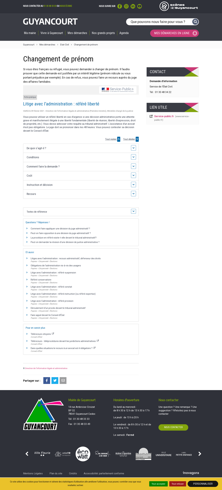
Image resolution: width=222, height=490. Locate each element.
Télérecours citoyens (42, 334)
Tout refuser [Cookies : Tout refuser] (178, 483)
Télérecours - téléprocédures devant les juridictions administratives (65, 341)
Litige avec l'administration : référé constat (51, 287)
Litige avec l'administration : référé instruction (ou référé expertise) (63, 294)
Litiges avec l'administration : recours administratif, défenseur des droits (66, 258)
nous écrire (66, 6)
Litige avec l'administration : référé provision (52, 301)
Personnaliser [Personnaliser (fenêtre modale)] (203, 483)
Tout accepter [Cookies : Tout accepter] (158, 483)
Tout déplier (131, 139)
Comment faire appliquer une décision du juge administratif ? (60, 228)
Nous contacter (173, 427)
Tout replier (112, 139)
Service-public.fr (169, 118)
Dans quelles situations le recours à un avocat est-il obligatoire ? (63, 348)
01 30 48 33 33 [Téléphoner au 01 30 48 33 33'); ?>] (81, 418)
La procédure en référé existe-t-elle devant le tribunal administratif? (64, 237)
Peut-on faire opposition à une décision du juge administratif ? (61, 233)
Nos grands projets (103, 33)
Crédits (73, 473)
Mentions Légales (33, 473)
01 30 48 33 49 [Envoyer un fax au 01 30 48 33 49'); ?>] (82, 424)
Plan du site (55, 473)
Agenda (124, 33)
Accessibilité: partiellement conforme (104, 473)
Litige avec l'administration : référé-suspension (53, 272)
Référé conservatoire (41, 279)
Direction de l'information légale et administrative (46, 368)
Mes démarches (77, 33)
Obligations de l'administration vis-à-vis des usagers (56, 265)
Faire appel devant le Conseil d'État (47, 315)
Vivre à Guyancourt (52, 33)
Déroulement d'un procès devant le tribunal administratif (58, 308)
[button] (80, 148)
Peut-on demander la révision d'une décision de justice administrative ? (65, 242)
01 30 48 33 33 (50, 6)
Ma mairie (30, 33)
